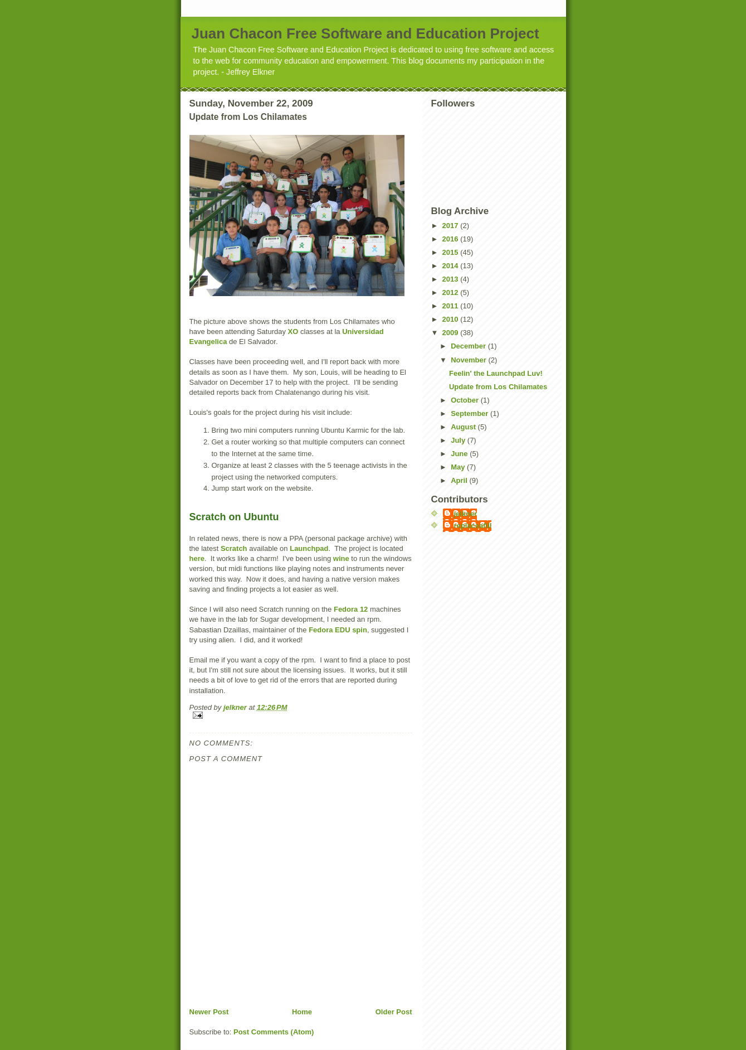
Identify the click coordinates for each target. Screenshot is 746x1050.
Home (302, 1012)
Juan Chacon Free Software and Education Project (365, 33)
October (465, 400)
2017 (451, 225)
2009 (451, 332)
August (464, 427)
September (470, 413)
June (460, 453)
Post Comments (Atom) (273, 1032)
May (459, 467)
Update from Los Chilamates (498, 387)
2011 (451, 306)
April (460, 480)
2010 (451, 319)
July (459, 440)
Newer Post (209, 1012)
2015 (451, 252)
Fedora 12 (351, 609)
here (196, 558)
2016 (451, 239)
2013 (451, 279)
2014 (451, 266)
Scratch (234, 548)
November (469, 360)
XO (293, 331)
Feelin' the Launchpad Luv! (496, 373)
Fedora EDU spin (338, 630)
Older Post (394, 1012)
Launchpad (309, 548)
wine (341, 558)
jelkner (465, 514)
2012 (451, 292)
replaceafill (473, 525)
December (469, 346)
